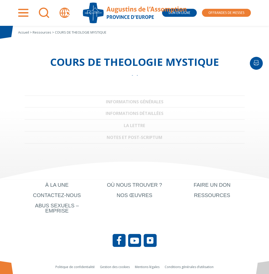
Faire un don (212, 185)
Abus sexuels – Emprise (57, 208)
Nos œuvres (134, 195)
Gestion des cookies (115, 267)
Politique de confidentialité (75, 267)
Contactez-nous (57, 195)
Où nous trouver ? (134, 185)
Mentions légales (147, 267)
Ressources (212, 195)
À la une (57, 185)
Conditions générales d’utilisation (189, 267)
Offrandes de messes (226, 13)
